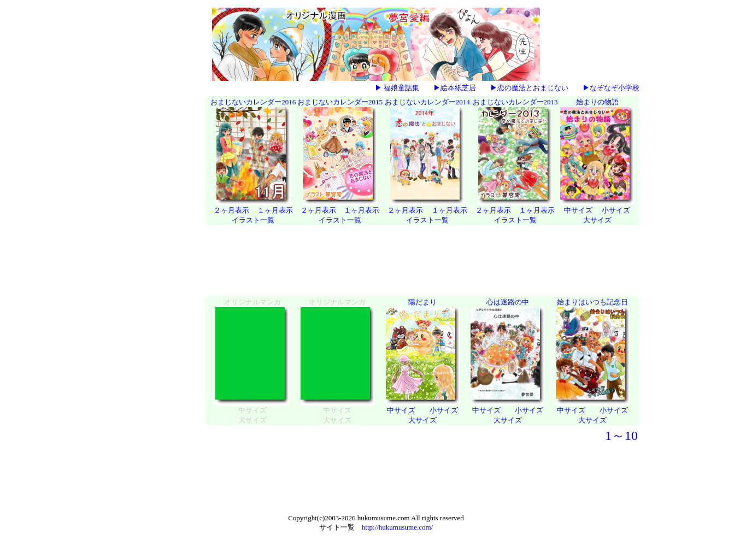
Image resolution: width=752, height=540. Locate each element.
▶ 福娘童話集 (397, 88)
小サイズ (616, 210)
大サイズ (597, 220)
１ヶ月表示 (275, 210)
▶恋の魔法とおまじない (529, 88)
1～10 (621, 436)
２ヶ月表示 (231, 210)
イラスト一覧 (253, 220)
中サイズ (578, 210)
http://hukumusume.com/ (397, 527)
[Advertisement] (158, 262)
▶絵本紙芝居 (454, 88)
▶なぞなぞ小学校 (611, 88)
